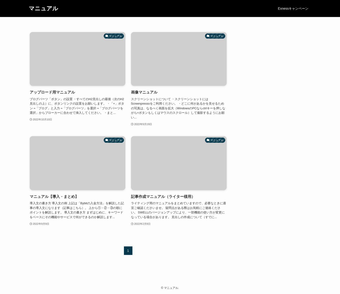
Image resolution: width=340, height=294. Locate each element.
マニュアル (43, 8)
